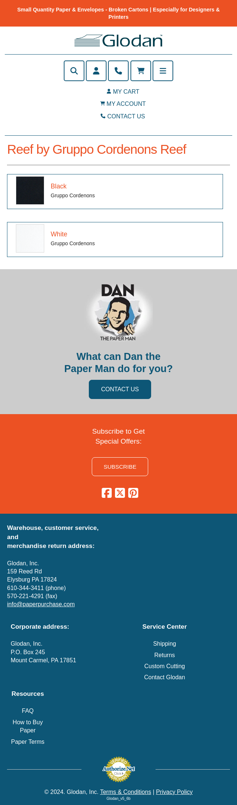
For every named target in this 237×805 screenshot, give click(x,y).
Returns (164, 655)
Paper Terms (27, 742)
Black (58, 186)
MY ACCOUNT (126, 104)
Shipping (164, 644)
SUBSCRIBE (120, 467)
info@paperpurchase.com (40, 604)
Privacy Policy (174, 792)
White (58, 234)
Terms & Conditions (125, 792)
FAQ (28, 711)
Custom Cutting (164, 666)
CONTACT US (126, 116)
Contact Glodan (164, 677)
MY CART (126, 92)
